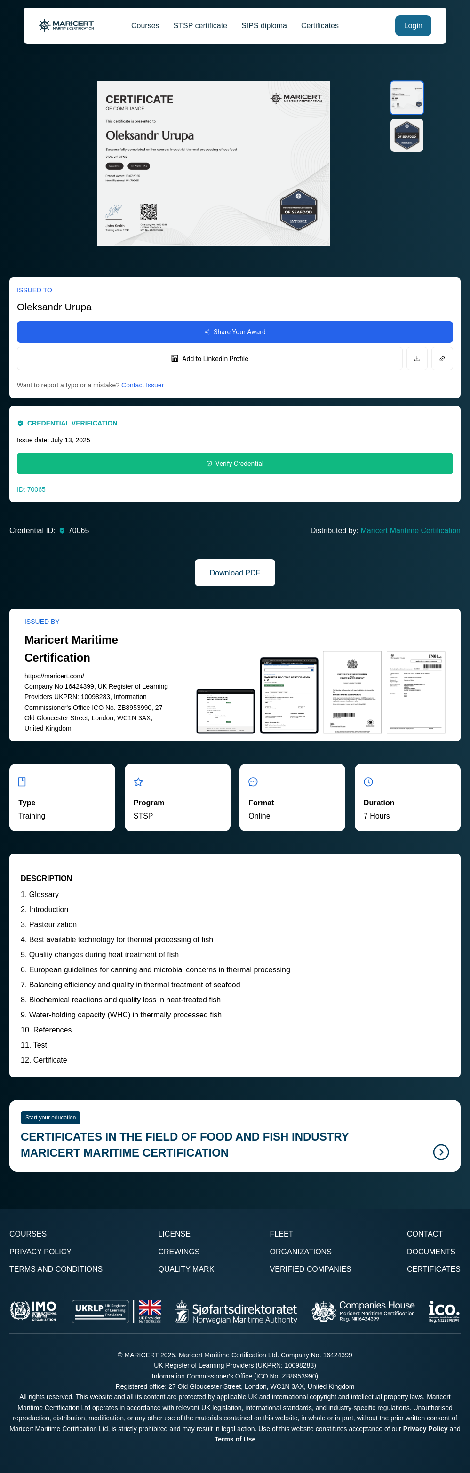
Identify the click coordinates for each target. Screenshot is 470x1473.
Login (413, 26)
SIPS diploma (264, 26)
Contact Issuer (142, 385)
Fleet (282, 1234)
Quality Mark (186, 1269)
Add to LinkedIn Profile (209, 358)
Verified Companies (310, 1269)
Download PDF (235, 573)
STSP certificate (200, 26)
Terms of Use (235, 1439)
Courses (145, 26)
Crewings (178, 1252)
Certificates (320, 26)
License (174, 1234)
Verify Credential (235, 463)
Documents (431, 1252)
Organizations (301, 1252)
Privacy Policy (40, 1252)
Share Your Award (235, 332)
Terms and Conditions (56, 1269)
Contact (425, 1234)
